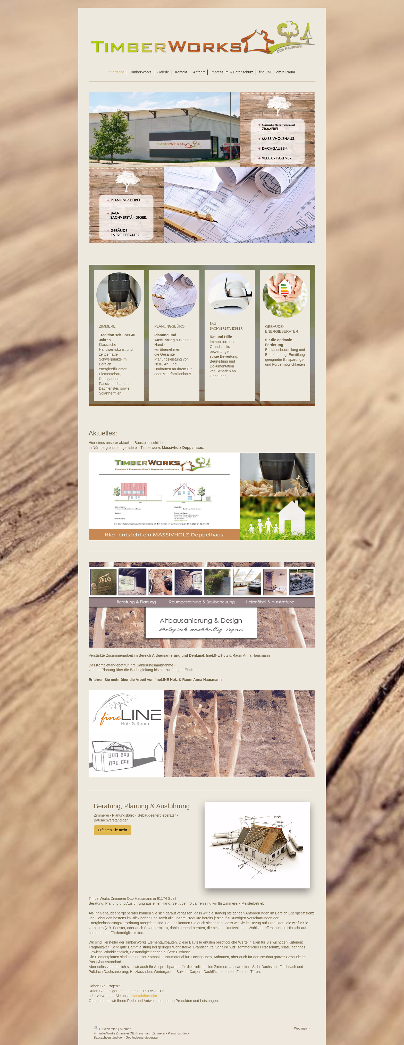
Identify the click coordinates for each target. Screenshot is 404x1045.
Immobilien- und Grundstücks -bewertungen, (222, 347)
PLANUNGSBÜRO (169, 326)
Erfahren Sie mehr (112, 830)
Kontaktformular (144, 996)
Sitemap (125, 1029)
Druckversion (106, 1029)
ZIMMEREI (107, 326)
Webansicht (302, 1028)
